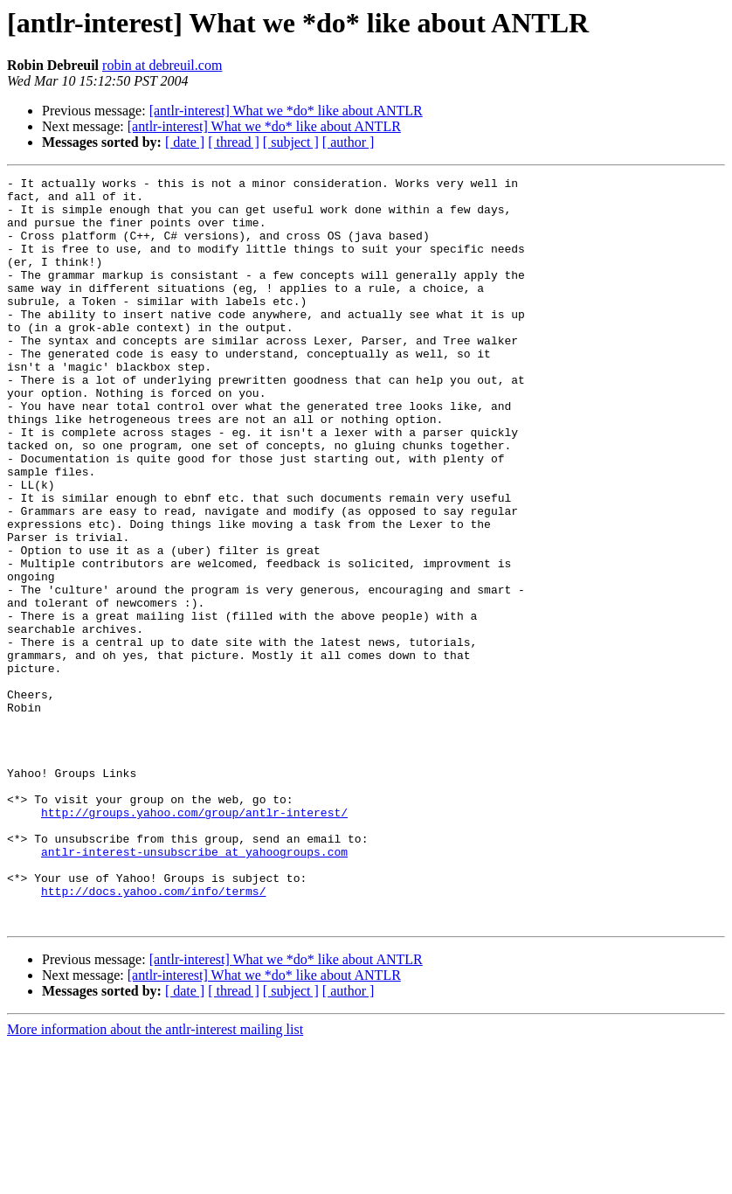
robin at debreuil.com (162, 65)
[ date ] (184, 142)
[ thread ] (233, 142)
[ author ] (348, 142)
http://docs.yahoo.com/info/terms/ (153, 1035)
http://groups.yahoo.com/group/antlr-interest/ (194, 940)
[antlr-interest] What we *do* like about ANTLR (286, 110)
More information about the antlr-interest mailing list (155, 1178)
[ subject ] (291, 142)
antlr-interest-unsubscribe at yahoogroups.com (194, 988)
